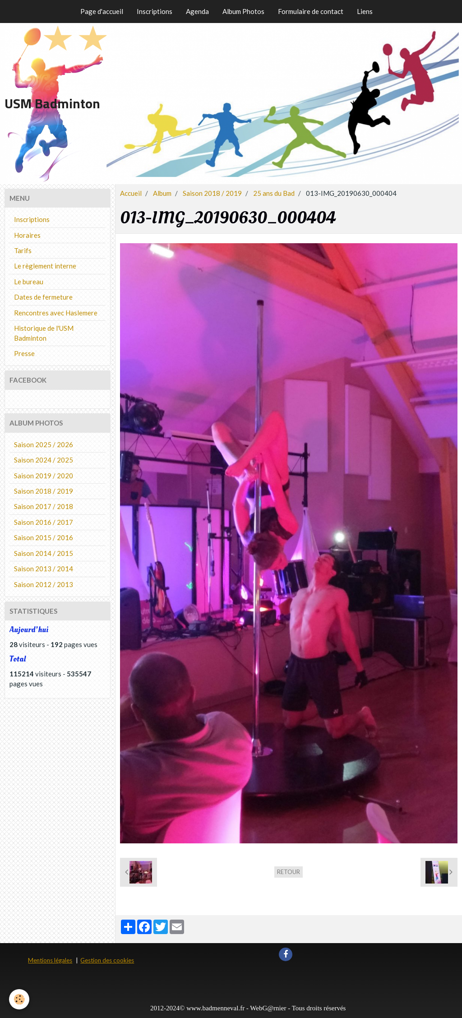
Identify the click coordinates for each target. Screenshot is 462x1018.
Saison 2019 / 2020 (43, 476)
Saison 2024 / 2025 (43, 460)
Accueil (131, 193)
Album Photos (243, 11)
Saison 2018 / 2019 (212, 193)
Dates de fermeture (43, 297)
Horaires (27, 235)
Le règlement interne (45, 266)
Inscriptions (154, 11)
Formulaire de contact (310, 11)
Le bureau (28, 282)
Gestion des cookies (107, 960)
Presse (24, 353)
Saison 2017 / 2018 (43, 506)
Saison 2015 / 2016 (43, 537)
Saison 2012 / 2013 (43, 584)
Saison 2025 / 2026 (43, 444)
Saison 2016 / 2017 (43, 522)
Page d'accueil (101, 11)
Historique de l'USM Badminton (44, 333)
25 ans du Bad (274, 193)
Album (162, 193)
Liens (365, 11)
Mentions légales (50, 960)
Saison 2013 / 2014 (43, 569)
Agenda (197, 11)
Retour (288, 871)
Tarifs (23, 250)
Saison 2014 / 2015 (43, 553)
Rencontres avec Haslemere (55, 313)
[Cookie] (19, 999)
